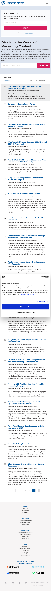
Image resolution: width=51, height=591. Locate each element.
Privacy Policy (25, 554)
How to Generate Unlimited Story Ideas (24, 194)
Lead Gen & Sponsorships (25, 532)
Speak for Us (25, 538)
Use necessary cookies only (25, 312)
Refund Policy (25, 550)
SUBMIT (25, 28)
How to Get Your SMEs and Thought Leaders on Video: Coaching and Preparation (26, 361)
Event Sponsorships (25, 534)
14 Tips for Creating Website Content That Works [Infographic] (25, 179)
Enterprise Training (25, 522)
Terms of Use (25, 552)
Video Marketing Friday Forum (20, 444)
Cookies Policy (25, 556)
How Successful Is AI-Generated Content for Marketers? (26, 219)
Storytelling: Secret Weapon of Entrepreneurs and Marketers (27, 341)
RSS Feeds (25, 510)
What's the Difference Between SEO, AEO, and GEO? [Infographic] (27, 143)
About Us (25, 508)
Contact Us (25, 546)
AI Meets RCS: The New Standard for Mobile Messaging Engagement (26, 385)
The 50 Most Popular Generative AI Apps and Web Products (26, 263)
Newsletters (25, 512)
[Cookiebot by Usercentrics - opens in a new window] (41, 277)
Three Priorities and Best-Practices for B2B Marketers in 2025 (26, 427)
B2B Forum (25, 524)
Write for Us (25, 536)
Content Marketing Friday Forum (21, 104)
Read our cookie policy (27, 294)
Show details (41, 301)
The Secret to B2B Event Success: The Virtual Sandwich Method (26, 125)
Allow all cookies (25, 307)
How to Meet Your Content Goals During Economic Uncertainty (24, 87)
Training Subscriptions (25, 520)
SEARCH (43, 65)
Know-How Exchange (26, 548)
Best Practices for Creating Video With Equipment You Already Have (24, 403)
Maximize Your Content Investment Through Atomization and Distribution (26, 237)
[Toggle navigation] (47, 3)
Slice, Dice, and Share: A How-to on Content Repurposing (26, 465)
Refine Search (7, 80)
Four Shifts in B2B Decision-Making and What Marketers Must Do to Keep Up (27, 161)
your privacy (29, 33)
